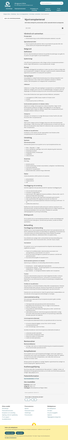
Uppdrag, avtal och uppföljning (9, 415)
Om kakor (49, 410)
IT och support (5, 417)
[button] (9, 9)
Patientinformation (29, 410)
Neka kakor (20, 433)
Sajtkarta (49, 415)
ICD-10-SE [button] (44, 28)
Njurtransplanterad (45, 14)
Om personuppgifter (52, 413)
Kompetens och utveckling (8, 413)
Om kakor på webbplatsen (10, 437)
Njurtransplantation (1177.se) (31, 378)
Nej (34, 399)
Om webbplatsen (51, 408)
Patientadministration (7, 410)
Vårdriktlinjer (5, 408)
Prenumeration (28, 415)
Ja (27, 399)
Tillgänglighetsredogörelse (54, 417)
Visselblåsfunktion (6, 419)
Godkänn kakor (10, 433)
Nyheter (27, 408)
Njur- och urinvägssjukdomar (12, 18)
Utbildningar (28, 413)
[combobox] (49, 3)
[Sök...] (61, 3)
